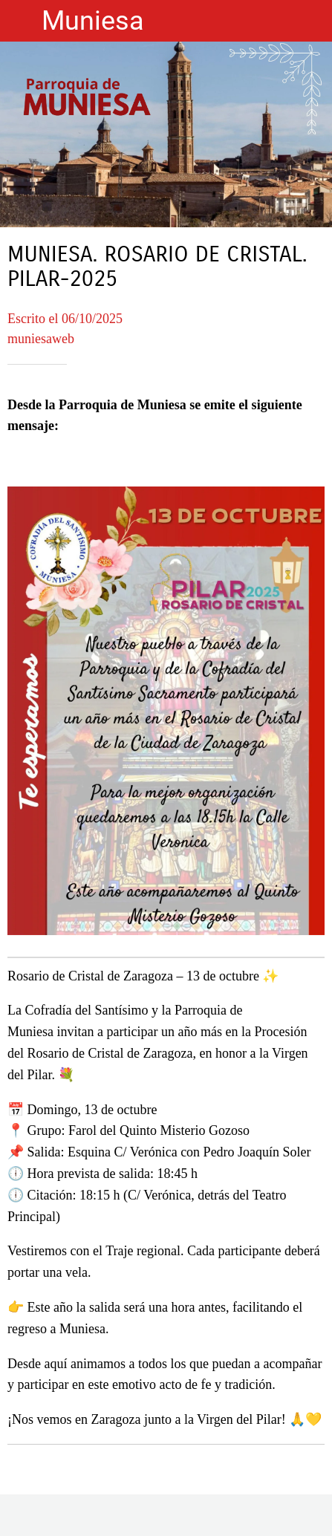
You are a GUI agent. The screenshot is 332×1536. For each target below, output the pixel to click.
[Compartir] (166, 1518)
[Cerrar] (21, 21)
